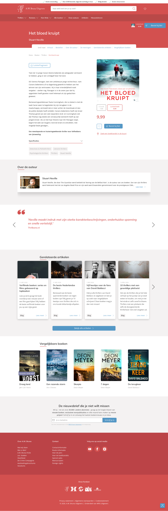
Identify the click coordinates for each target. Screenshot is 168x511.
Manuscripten (57, 461)
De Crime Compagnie (26, 461)
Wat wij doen (23, 448)
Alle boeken (58, 18)
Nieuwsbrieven (96, 18)
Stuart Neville (65, 153)
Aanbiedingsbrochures (26, 463)
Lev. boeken (22, 455)
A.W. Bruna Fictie (24, 453)
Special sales (57, 458)
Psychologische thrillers (39, 153)
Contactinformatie (59, 448)
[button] (153, 224)
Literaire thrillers (60, 149)
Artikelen (85, 18)
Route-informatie (59, 450)
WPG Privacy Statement (75, 424)
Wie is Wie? (22, 450)
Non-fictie (44, 18)
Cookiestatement (102, 501)
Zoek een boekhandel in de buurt (113, 133)
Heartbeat (21, 458)
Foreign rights (57, 463)
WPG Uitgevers (102, 504)
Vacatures (21, 466)
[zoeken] (134, 9)
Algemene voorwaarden (84, 501)
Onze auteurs (73, 18)
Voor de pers (57, 453)
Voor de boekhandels (60, 455)
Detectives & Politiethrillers (40, 149)
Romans (32, 18)
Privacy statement (66, 501)
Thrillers (20, 18)
